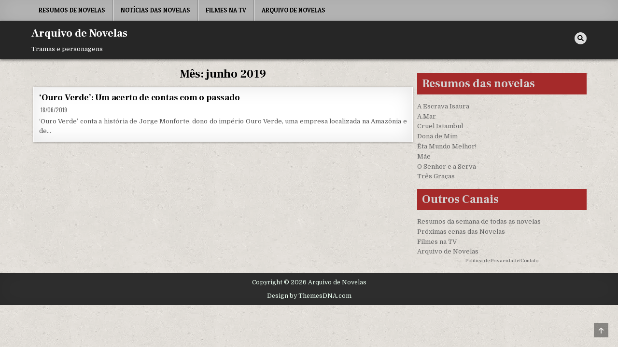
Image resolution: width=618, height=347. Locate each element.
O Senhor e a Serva (446, 166)
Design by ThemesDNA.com (309, 296)
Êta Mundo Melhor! (447, 146)
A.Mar (426, 116)
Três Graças (436, 176)
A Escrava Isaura (443, 106)
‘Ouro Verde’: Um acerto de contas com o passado (139, 97)
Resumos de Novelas (72, 10)
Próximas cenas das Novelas (461, 231)
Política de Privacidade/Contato (501, 260)
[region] (125, 271)
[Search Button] (581, 38)
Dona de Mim (437, 136)
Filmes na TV (226, 10)
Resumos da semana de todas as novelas (479, 221)
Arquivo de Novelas (293, 10)
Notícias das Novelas (155, 10)
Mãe (424, 156)
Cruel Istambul (440, 126)
